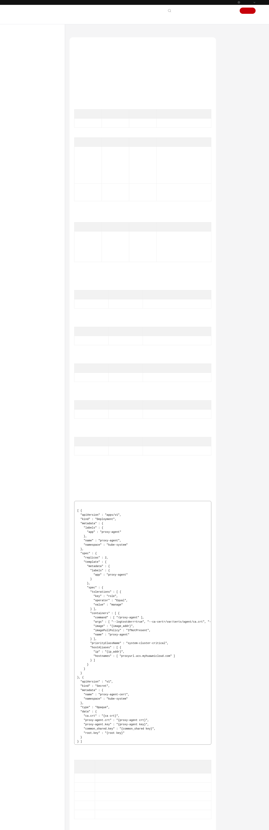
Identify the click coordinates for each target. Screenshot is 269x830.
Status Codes (232, 104)
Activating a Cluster (40, 236)
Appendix (26, 364)
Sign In (231, 10)
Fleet (28, 304)
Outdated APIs (29, 346)
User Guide (24, 91)
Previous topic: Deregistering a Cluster (96, 765)
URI (227, 59)
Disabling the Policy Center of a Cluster (40, 168)
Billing (21, 78)
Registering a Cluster (41, 177)
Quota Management (37, 332)
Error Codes (232, 113)
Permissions (24, 432)
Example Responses (237, 95)
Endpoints (23, 425)
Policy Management (36, 318)
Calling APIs (28, 119)
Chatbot (78, 806)
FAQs (20, 371)
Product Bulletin (27, 64)
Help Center (77, 31)
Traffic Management (36, 325)
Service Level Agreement (32, 411)
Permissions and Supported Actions (36, 355)
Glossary (22, 397)
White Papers (25, 418)
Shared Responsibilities (31, 404)
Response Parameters (238, 77)
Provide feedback (139, 791)
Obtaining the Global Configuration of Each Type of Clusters (41, 270)
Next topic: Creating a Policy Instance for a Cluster (182, 765)
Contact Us (182, 10)
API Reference (25, 105)
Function (230, 50)
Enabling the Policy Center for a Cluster (40, 150)
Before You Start (30, 112)
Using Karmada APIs (33, 339)
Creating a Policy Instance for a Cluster (44, 227)
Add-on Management (37, 311)
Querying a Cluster (40, 159)
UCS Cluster (32, 133)
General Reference (28, 390)
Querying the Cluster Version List (41, 283)
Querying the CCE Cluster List (43, 256)
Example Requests (236, 86)
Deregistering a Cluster (42, 206)
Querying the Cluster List (43, 140)
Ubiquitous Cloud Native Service (108, 31)
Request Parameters (237, 68)
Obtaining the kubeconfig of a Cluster (43, 245)
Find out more (149, 823)
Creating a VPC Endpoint (175, 190)
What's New (24, 57)
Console (219, 10)
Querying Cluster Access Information (43, 216)
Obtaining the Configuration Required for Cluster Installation (42, 195)
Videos (21, 378)
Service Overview (27, 71)
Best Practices (25, 98)
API (23, 126)
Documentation (201, 10)
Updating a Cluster (40, 184)
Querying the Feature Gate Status (41, 295)
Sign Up (247, 10)
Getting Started (26, 84)
